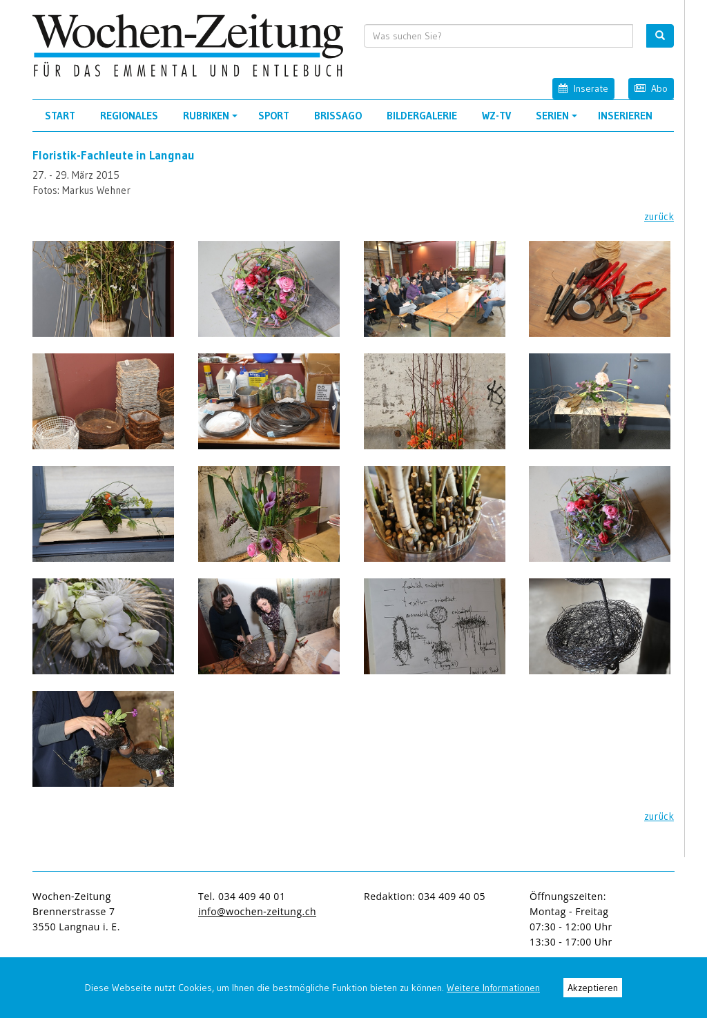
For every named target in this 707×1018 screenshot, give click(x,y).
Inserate (583, 88)
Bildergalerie (422, 115)
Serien (558, 120)
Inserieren (625, 115)
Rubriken (212, 120)
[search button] (660, 36)
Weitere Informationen (493, 987)
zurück (659, 216)
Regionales (129, 115)
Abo (651, 88)
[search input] (499, 36)
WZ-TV (496, 115)
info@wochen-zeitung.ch (257, 911)
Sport (273, 115)
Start (60, 115)
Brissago (338, 115)
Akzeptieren (593, 987)
